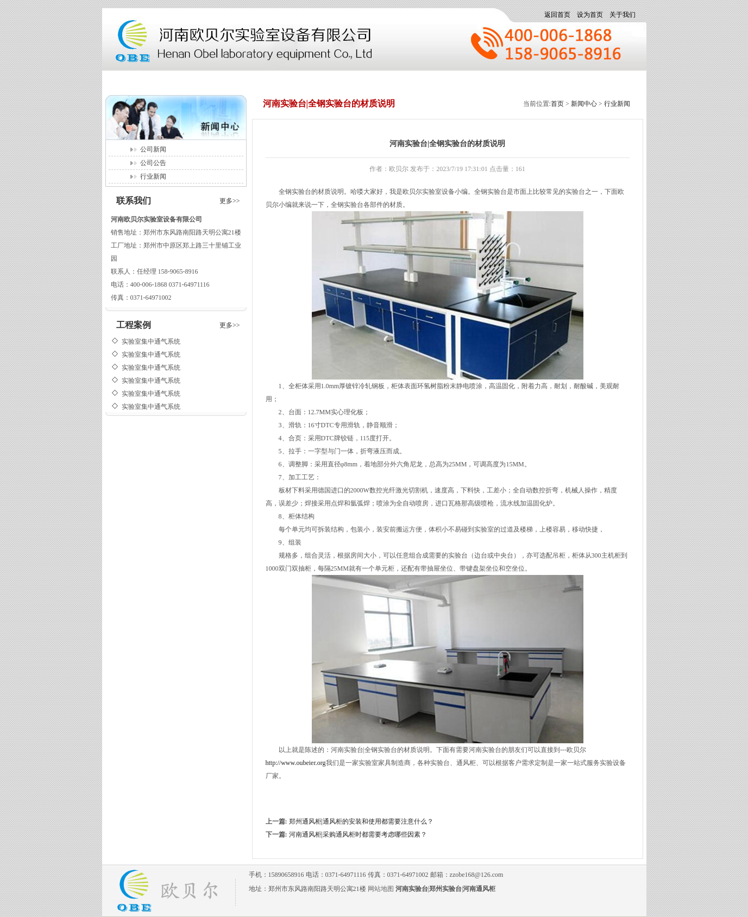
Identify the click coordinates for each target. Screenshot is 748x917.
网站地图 (381, 889)
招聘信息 (319, 80)
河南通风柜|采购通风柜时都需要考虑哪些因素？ (358, 834)
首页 (128, 80)
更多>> (229, 201)
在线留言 (452, 80)
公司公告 (153, 163)
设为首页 (590, 14)
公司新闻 (153, 149)
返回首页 (557, 14)
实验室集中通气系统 (151, 347)
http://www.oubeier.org (296, 763)
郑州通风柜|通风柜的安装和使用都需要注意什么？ (361, 821)
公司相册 (385, 80)
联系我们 (584, 80)
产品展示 (253, 80)
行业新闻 (153, 176)
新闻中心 (187, 80)
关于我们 (622, 14)
